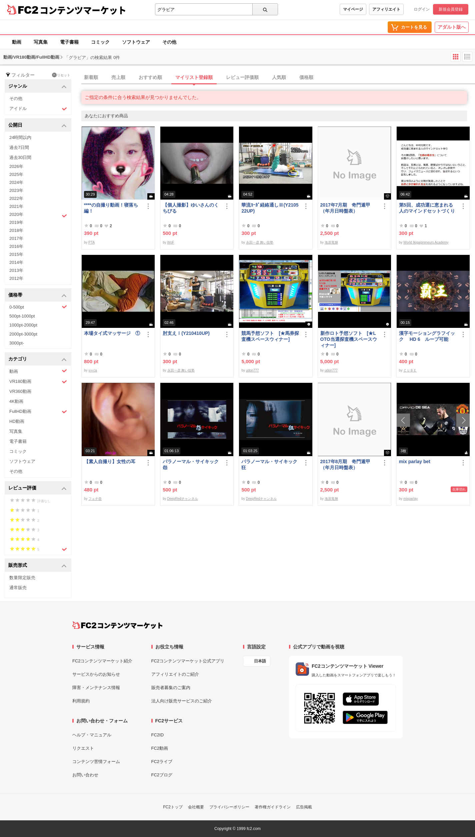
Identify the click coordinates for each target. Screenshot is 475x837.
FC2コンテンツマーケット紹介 (102, 660)
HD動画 (16, 421)
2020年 (38, 215)
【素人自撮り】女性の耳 (109, 461)
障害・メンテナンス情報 (96, 687)
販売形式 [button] (37, 565)
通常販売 (18, 587)
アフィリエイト (386, 9)
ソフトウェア (136, 42)
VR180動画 (38, 382)
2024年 (16, 182)
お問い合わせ (85, 774)
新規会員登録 (451, 9)
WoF (170, 242)
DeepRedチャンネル (182, 498)
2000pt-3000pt (23, 334)
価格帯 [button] (37, 295)
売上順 (118, 77)
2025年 (16, 174)
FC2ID (157, 734)
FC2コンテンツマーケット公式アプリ (188, 660)
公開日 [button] (37, 125)
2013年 (16, 270)
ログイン (422, 9)
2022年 (16, 198)
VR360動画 (20, 391)
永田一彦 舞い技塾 (260, 242)
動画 (16, 42)
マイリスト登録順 (194, 77)
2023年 (16, 190)
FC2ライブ (162, 761)
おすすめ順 (150, 77)
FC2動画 (159, 748)
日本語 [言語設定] (260, 661)
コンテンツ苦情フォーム (96, 761)
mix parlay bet (414, 461)
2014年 (16, 262)
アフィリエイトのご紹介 (175, 674)
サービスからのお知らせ (96, 674)
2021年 (16, 206)
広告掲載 (304, 807)
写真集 (41, 42)
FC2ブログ (162, 774)
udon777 (252, 370)
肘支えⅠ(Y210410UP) (186, 333)
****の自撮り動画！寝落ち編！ (111, 208)
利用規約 (81, 700)
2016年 (16, 246)
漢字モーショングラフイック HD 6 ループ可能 (427, 336)
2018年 (16, 230)
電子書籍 (69, 42)
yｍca (92, 370)
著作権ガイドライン (273, 807)
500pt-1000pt (22, 316)
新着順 (91, 77)
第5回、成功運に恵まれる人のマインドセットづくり (427, 208)
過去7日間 (19, 147)
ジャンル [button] (37, 86)
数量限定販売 (22, 577)
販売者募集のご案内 (170, 687)
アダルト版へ (452, 27)
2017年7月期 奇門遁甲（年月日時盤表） (345, 208)
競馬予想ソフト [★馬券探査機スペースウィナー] (270, 336)
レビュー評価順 (242, 77)
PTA (91, 242)
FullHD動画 (38, 412)
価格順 (306, 77)
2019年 (16, 222)
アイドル (38, 109)
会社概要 (196, 807)
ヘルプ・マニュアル (91, 734)
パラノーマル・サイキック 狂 (269, 464)
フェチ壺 (95, 498)
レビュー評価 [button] (37, 488)
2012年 (16, 278)
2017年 (16, 238)
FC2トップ (173, 807)
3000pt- (16, 343)
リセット (61, 75)
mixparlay (410, 498)
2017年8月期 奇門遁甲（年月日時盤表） (345, 464)
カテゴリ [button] (37, 359)
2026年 (16, 166)
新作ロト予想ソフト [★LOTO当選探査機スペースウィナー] (348, 339)
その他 (169, 42)
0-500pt (38, 307)
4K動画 (16, 401)
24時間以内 (20, 137)
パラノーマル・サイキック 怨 (191, 464)
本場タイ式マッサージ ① (112, 333)
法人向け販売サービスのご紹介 (181, 700)
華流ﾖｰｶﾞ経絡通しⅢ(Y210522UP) (269, 208)
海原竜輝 (331, 242)
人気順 (279, 77)
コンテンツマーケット (83, 10)
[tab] (278, 77)
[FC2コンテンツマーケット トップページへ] (117, 625)
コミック (100, 42)
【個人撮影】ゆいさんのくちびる (191, 208)
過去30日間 (20, 157)
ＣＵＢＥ (410, 370)
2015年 (16, 254)
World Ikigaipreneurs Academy (425, 242)
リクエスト (83, 748)
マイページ (353, 9)
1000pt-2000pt (23, 325)
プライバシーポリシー (229, 807)
